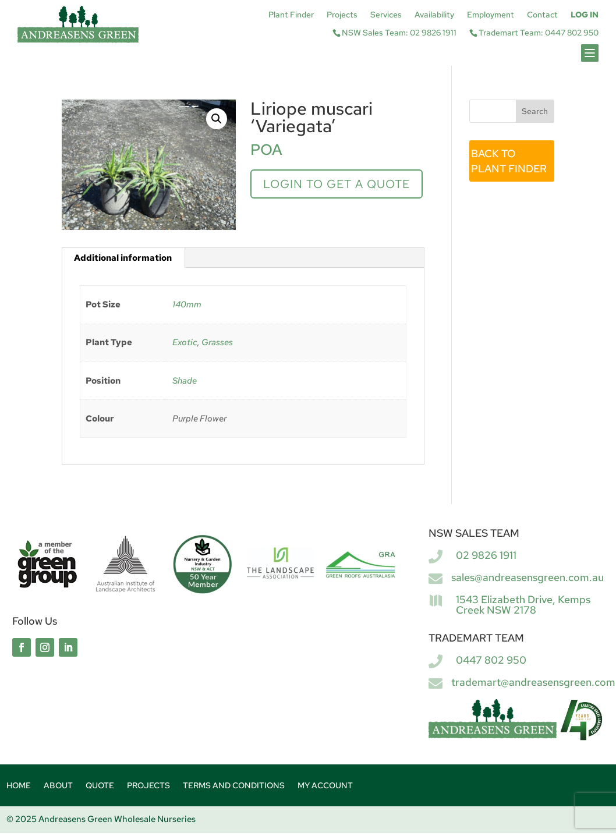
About (58, 786)
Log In (585, 15)
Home (18, 786)
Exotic (184, 342)
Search (535, 111)
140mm (186, 304)
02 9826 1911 (486, 555)
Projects (342, 15)
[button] (216, 118)
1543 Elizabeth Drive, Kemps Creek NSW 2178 (523, 605)
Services (386, 15)
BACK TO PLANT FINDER (509, 161)
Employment (490, 15)
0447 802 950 (491, 660)
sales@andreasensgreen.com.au (527, 577)
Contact (542, 15)
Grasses (217, 342)
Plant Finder (291, 15)
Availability (434, 15)
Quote (100, 786)
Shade (184, 381)
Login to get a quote (336, 184)
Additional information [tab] (123, 258)
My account (325, 786)
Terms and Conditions (234, 786)
